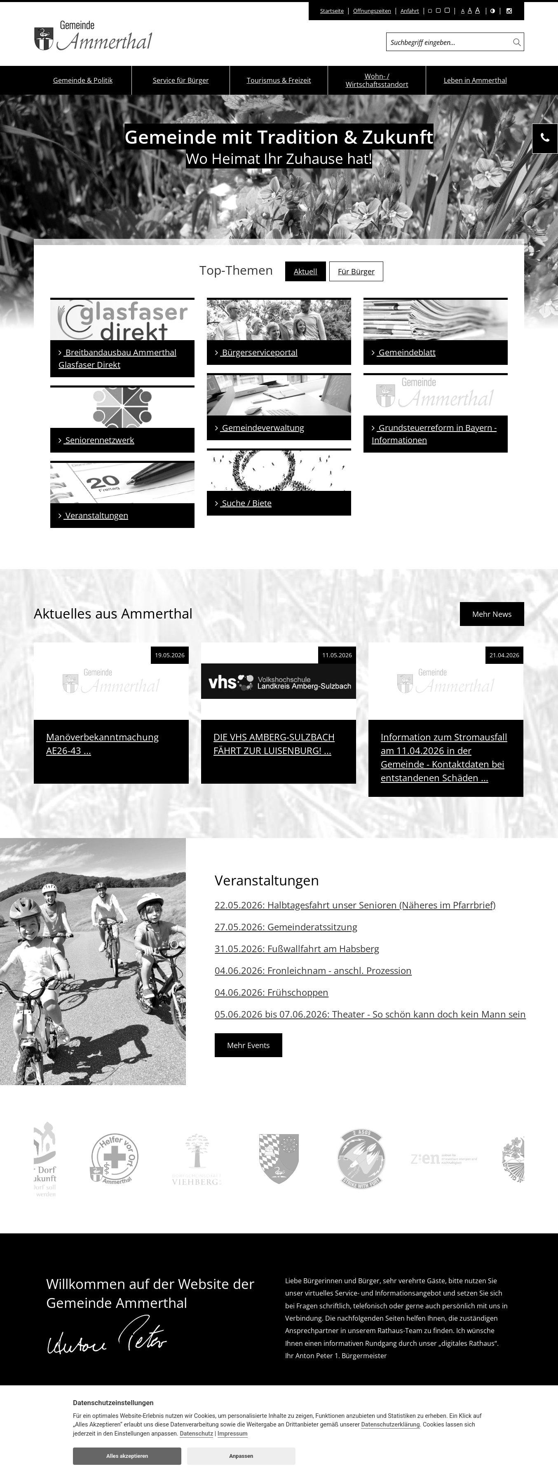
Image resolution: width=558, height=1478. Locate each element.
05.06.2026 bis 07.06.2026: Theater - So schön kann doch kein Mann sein (370, 1014)
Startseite (332, 10)
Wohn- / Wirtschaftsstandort (377, 80)
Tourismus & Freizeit (279, 80)
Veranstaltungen (93, 515)
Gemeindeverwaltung (259, 427)
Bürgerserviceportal (256, 352)
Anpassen (241, 1456)
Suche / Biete (243, 503)
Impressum (233, 1433)
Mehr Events (248, 1045)
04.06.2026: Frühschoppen (271, 992)
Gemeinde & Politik (83, 80)
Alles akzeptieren (127, 1456)
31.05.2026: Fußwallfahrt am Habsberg (297, 948)
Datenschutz (196, 1433)
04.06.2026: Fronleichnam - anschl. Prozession (313, 970)
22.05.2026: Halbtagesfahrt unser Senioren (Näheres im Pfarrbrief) (355, 905)
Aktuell (305, 271)
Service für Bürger (181, 80)
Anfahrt (410, 10)
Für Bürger (356, 271)
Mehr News (492, 614)
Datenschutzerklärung (390, 1424)
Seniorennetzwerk (96, 440)
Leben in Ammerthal (475, 80)
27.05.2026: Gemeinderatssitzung (286, 926)
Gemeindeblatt (404, 352)
